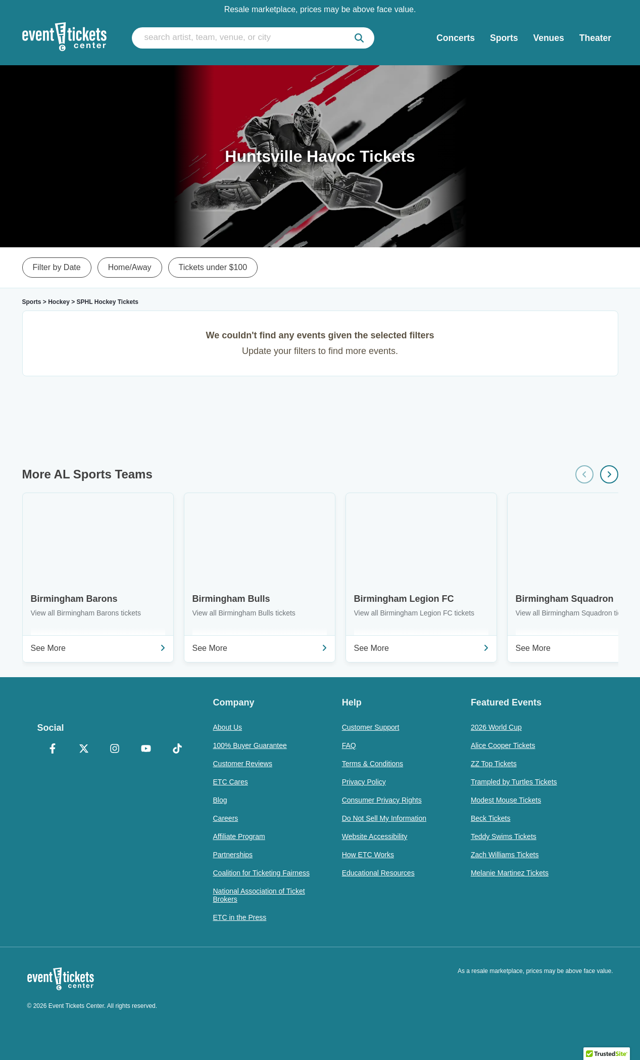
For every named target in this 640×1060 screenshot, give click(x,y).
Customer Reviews (242, 764)
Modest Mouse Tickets (506, 800)
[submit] (359, 38)
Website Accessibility (375, 836)
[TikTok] (177, 749)
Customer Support (371, 727)
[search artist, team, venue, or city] (253, 38)
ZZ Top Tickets (494, 764)
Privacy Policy (364, 782)
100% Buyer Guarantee (250, 745)
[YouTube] (146, 749)
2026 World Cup (496, 727)
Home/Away (130, 267)
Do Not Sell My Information (384, 818)
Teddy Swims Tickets (503, 836)
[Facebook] (53, 749)
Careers (225, 818)
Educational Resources (378, 873)
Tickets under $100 (213, 267)
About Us (227, 727)
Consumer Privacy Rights (382, 800)
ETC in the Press (240, 917)
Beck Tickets (491, 818)
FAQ (349, 745)
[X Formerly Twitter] (84, 749)
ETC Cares (230, 782)
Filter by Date (57, 267)
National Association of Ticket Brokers (259, 895)
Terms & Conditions (372, 764)
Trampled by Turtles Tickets (514, 782)
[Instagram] (115, 749)
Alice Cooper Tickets (503, 745)
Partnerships (233, 855)
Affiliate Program (239, 836)
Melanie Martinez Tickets (510, 873)
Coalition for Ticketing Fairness (261, 873)
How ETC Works (368, 855)
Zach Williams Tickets (505, 855)
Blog (220, 800)
